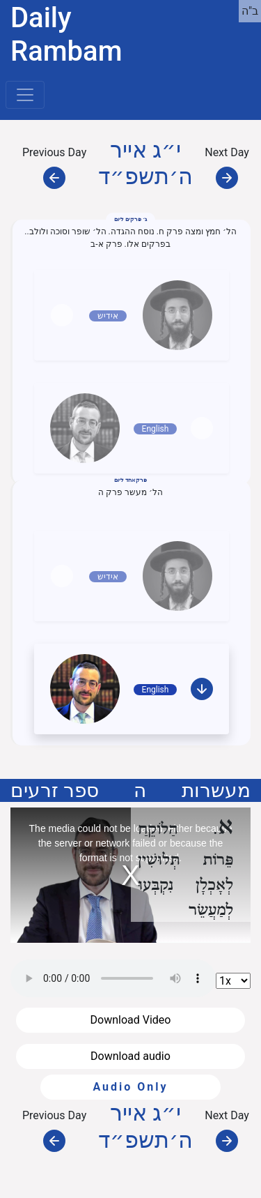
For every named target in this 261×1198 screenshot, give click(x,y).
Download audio (130, 1056)
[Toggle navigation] (25, 95)
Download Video (130, 1019)
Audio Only (130, 1086)
